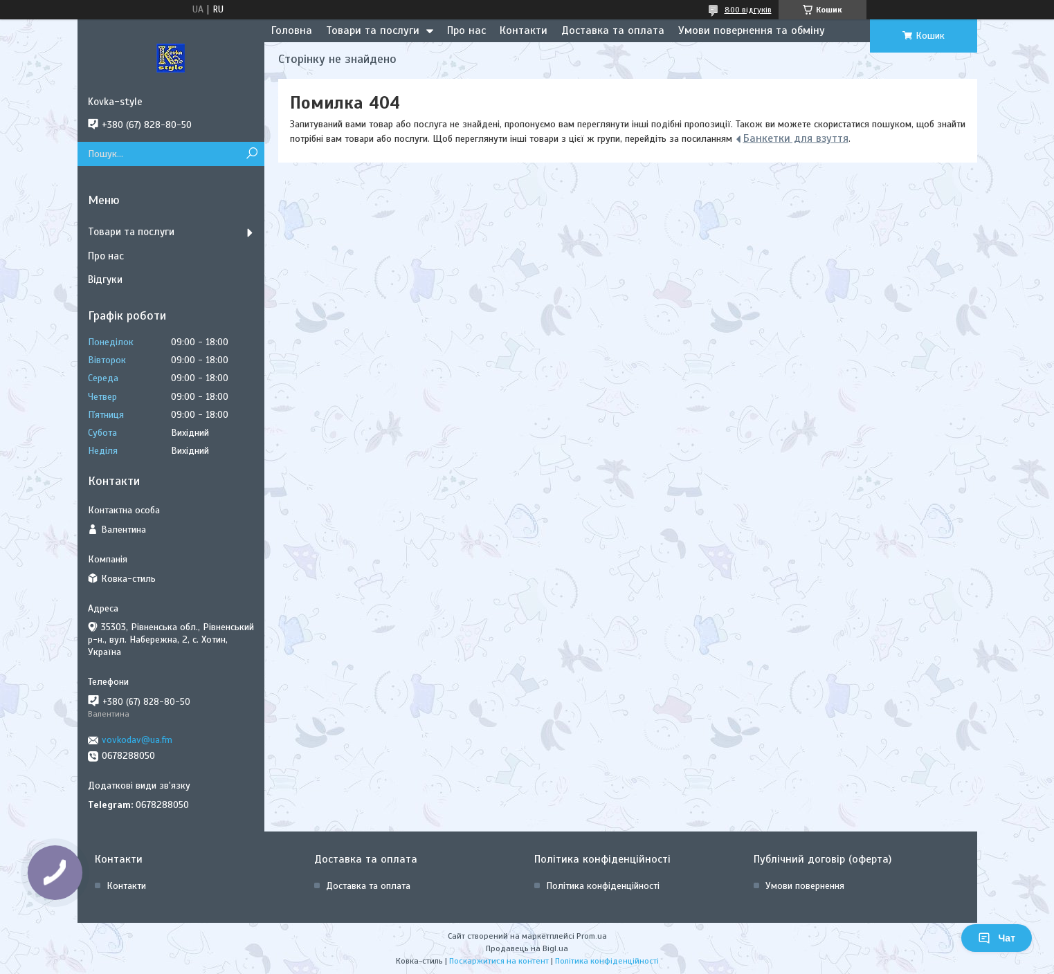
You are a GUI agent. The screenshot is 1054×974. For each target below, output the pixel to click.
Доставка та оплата (612, 30)
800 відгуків (748, 10)
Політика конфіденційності (603, 886)
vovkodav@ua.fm (137, 740)
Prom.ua (591, 936)
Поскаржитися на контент (499, 961)
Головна (291, 30)
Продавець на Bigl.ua (527, 948)
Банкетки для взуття (795, 138)
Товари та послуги (372, 30)
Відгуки (105, 279)
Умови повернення (804, 886)
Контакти (523, 30)
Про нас (466, 30)
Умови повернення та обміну (751, 30)
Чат (996, 938)
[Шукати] (252, 154)
